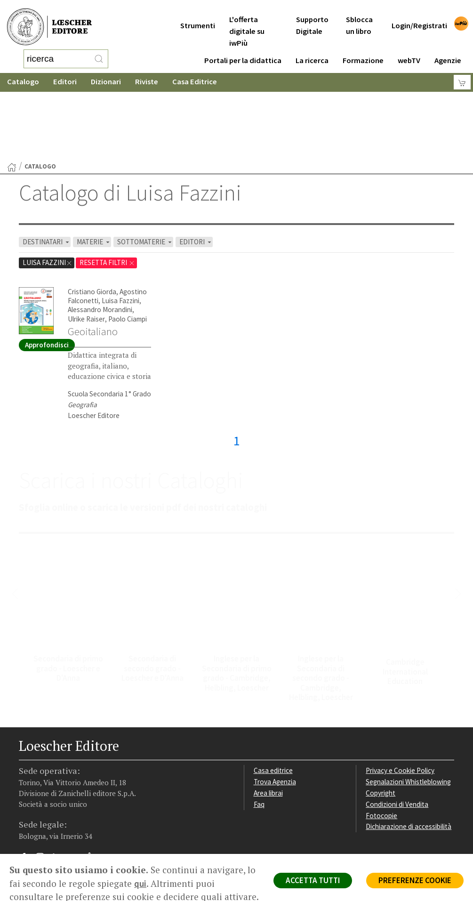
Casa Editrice (194, 73)
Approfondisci (47, 269)
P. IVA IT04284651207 (51, 822)
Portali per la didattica (242, 49)
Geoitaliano (93, 256)
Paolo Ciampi (127, 243)
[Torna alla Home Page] (11, 92)
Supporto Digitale (312, 13)
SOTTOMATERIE (145, 166)
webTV (409, 49)
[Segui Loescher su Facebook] (27, 784)
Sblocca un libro (359, 13)
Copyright (380, 717)
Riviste (146, 73)
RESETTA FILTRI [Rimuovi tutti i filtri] (107, 187)
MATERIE (94, 166)
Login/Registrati (419, 14)
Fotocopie (381, 740)
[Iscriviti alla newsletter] (93, 783)
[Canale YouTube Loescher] (76, 784)
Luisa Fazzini (120, 225)
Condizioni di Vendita (397, 728)
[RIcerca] (98, 54)
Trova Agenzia (275, 706)
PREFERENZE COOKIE (414, 880)
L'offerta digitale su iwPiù (247, 19)
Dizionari (106, 73)
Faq (259, 728)
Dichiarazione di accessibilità (408, 751)
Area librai (268, 717)
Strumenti (197, 14)
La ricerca (312, 49)
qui (140, 883)
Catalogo (23, 73)
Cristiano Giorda (92, 216)
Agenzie (447, 49)
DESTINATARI (47, 166)
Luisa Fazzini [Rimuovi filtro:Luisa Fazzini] (47, 187)
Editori (65, 73)
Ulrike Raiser (86, 243)
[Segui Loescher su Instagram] (43, 784)
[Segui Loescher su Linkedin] (60, 784)
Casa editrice (273, 695)
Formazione (363, 49)
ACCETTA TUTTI (313, 880)
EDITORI (196, 166)
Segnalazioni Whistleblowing (408, 706)
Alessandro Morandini (100, 234)
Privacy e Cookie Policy (400, 695)
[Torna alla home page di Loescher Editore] (49, 22)
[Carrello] (462, 73)
